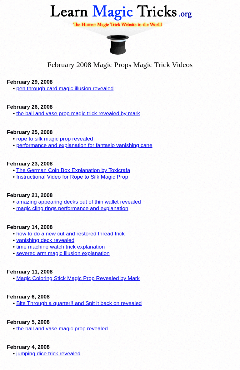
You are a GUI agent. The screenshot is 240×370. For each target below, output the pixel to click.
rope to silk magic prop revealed (54, 139)
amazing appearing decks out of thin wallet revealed (78, 202)
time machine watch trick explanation (60, 247)
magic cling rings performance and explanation (72, 208)
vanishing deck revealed (45, 240)
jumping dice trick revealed (48, 353)
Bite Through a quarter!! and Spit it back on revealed (79, 303)
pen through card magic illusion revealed (64, 88)
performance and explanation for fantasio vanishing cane (84, 145)
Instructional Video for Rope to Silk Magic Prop (72, 177)
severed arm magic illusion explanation (63, 253)
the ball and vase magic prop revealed (62, 328)
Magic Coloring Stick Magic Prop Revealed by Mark (78, 278)
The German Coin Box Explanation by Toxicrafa (73, 170)
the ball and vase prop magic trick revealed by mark (78, 113)
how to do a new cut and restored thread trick (70, 233)
